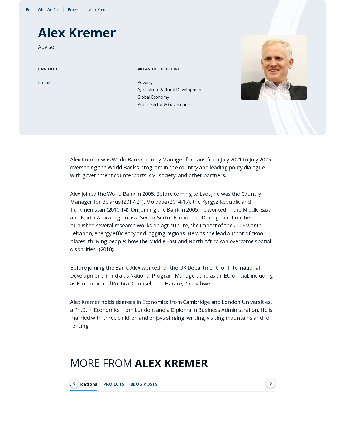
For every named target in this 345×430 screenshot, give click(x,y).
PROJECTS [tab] (113, 384)
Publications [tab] (83, 384)
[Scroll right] (270, 383)
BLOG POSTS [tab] (144, 384)
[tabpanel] (172, 417)
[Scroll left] (74, 383)
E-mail (44, 82)
